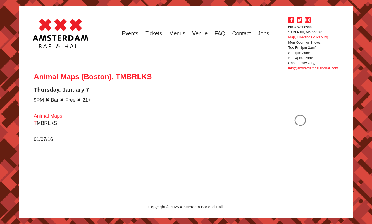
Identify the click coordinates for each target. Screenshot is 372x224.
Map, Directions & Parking (308, 37)
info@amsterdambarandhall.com (313, 68)
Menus (177, 33)
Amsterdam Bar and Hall (61, 33)
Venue (200, 33)
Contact (241, 33)
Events (130, 33)
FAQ (219, 33)
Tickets (153, 33)
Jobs (263, 33)
